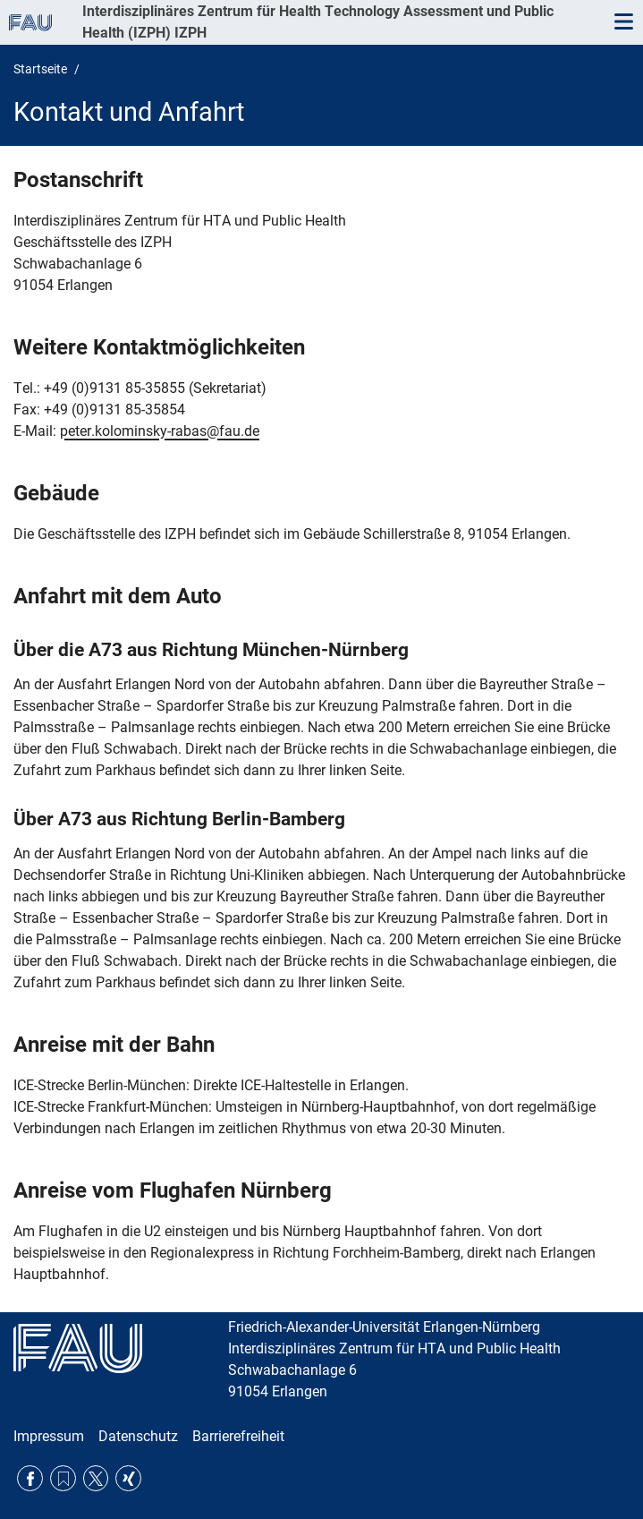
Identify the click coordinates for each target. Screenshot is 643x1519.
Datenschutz (138, 1436)
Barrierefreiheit (238, 1436)
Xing (128, 1478)
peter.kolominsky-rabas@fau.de (159, 430)
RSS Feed (63, 1478)
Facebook (30, 1478)
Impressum (48, 1436)
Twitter (96, 1478)
